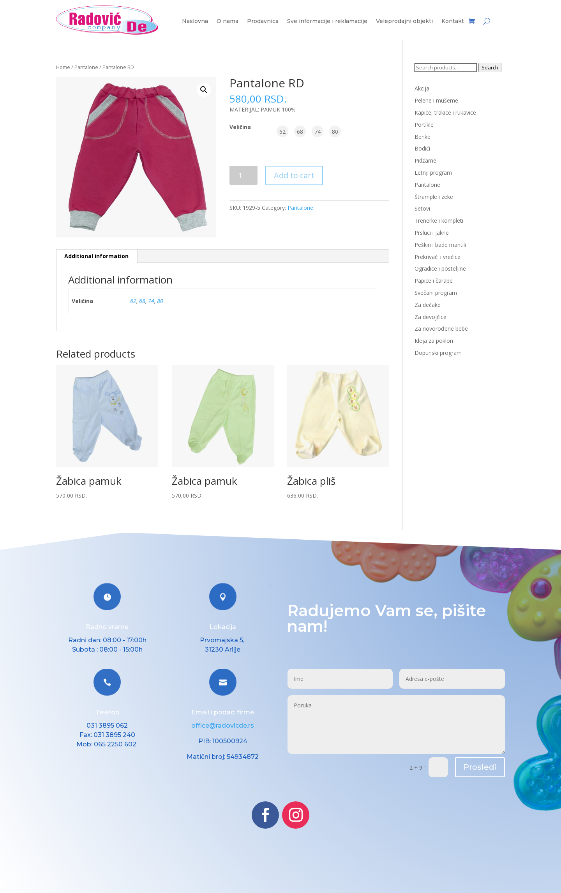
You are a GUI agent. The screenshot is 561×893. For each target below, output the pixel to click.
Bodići (422, 148)
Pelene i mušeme (436, 100)
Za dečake (428, 304)
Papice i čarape (434, 280)
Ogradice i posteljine (440, 268)
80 (160, 301)
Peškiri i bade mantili (440, 244)
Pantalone (86, 67)
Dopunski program (438, 352)
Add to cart (294, 175)
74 (151, 301)
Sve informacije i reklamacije (327, 21)
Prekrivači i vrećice (437, 256)
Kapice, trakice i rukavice (445, 112)
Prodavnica (263, 21)
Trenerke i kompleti (439, 220)
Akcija (422, 88)
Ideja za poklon (434, 340)
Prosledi (480, 767)
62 (133, 301)
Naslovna (195, 21)
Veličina (240, 127)
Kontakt (452, 21)
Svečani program (436, 292)
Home (63, 67)
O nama (227, 21)
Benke (422, 136)
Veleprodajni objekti (404, 21)
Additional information (96, 256)
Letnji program (433, 172)
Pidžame (425, 160)
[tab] (97, 256)
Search (490, 67)
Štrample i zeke (434, 196)
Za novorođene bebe (441, 328)
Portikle (424, 124)
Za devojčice (430, 317)
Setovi (422, 208)
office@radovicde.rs (222, 725)
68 (142, 301)
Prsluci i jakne (432, 232)
